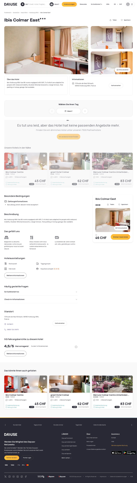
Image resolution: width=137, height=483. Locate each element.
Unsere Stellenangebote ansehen (96, 449)
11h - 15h (54, 390)
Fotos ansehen (122, 70)
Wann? (68, 111)
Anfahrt (8, 324)
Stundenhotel (17, 425)
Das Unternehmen (92, 438)
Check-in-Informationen (40, 299)
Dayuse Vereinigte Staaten (69, 446)
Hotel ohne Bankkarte (99, 425)
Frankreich (7, 12)
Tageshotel (79, 425)
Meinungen (89, 441)
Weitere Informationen (15, 275)
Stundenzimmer (58, 425)
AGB (131, 476)
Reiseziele (83, 4)
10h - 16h (10, 390)
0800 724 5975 (11, 330)
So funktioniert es (40, 292)
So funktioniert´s (96, 4)
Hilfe (107, 4)
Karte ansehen (116, 85)
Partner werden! (11, 458)
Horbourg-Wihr (34, 12)
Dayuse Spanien (66, 453)
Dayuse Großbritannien (69, 442)
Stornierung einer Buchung (119, 445)
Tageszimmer (38, 425)
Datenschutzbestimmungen (118, 476)
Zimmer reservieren (120, 237)
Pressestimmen (91, 445)
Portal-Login (27, 458)
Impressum (103, 476)
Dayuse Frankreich (67, 438)
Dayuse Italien (66, 450)
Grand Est (16, 12)
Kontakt (113, 438)
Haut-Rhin (24, 12)
